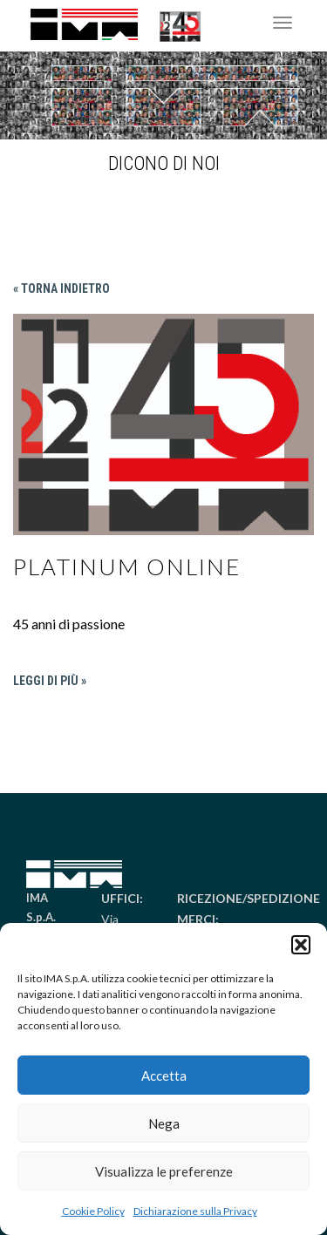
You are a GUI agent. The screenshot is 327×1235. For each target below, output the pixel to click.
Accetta (164, 1075)
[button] (301, 944)
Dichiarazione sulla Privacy (195, 1211)
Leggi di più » (49, 681)
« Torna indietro (61, 288)
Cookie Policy (93, 1211)
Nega (164, 1123)
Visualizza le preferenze (164, 1171)
